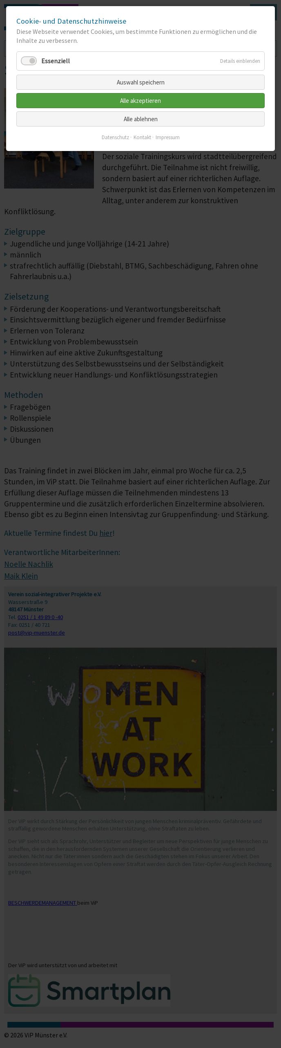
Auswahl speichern (141, 82)
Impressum (168, 137)
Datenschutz (115, 137)
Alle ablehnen (141, 119)
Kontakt (142, 137)
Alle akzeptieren (140, 100)
